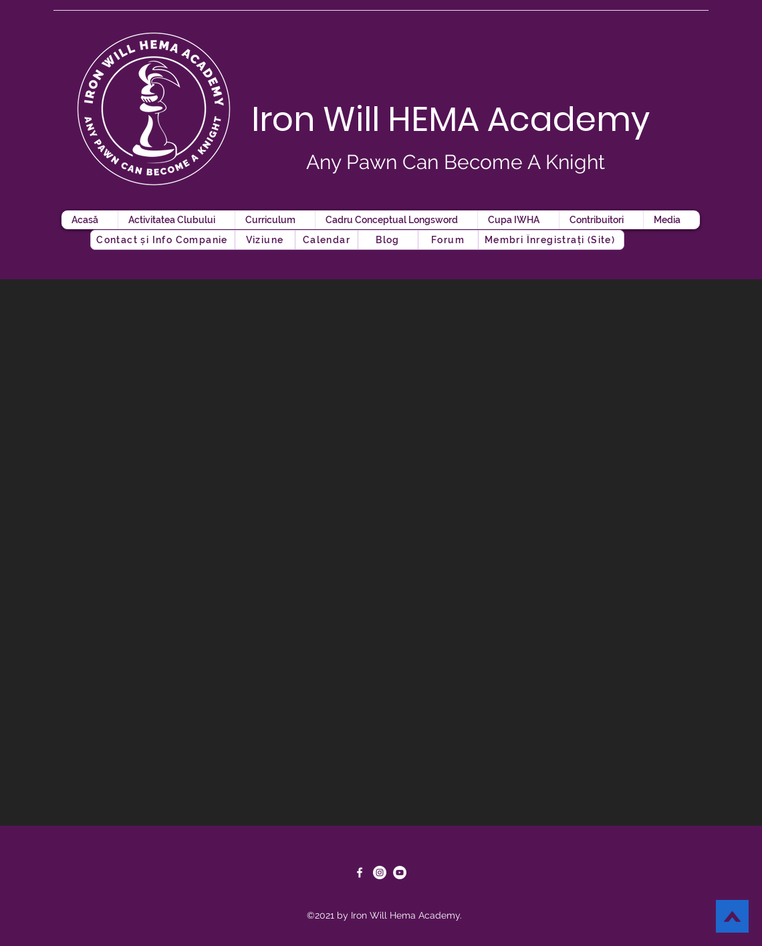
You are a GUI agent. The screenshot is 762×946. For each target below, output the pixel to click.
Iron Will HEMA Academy (450, 119)
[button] (389, 240)
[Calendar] (328, 240)
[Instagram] (379, 872)
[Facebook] (359, 872)
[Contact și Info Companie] (163, 240)
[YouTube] (399, 872)
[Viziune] (266, 240)
